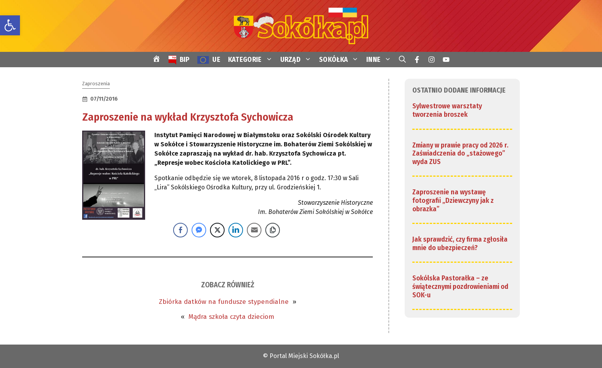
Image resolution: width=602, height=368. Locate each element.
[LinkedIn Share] (235, 230)
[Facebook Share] (180, 230)
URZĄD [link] (298, 59)
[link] (10, 25)
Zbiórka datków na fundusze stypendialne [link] (224, 302)
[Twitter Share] (217, 230)
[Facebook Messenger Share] (199, 230)
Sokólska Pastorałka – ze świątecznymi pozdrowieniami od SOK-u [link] (460, 286)
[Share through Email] (254, 230)
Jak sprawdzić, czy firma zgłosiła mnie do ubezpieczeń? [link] (460, 243)
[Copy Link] (272, 230)
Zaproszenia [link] (96, 83)
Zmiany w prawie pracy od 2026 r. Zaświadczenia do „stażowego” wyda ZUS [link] (460, 153)
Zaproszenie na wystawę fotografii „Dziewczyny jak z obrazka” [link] (453, 200)
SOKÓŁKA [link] (340, 59)
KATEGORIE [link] (252, 59)
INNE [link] (380, 59)
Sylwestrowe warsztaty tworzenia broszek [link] (447, 110)
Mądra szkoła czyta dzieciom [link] (231, 317)
